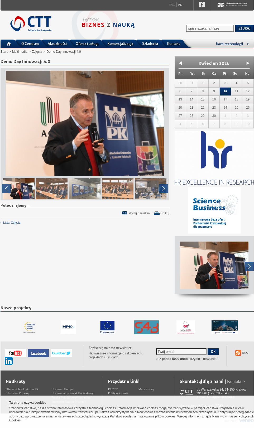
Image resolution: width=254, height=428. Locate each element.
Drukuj (164, 213)
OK (213, 351)
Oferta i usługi (87, 43)
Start (4, 52)
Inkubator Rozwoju (18, 393)
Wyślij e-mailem (139, 213)
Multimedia (19, 52)
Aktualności (57, 43)
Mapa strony (146, 389)
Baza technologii (232, 44)
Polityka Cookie (118, 393)
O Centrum (30, 43)
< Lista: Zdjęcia (11, 222)
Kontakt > (236, 381)
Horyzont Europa (62, 389)
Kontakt (173, 43)
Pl (180, 5)
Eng (172, 5)
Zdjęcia (37, 52)
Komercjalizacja (120, 43)
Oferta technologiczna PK (22, 389)
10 (225, 91)
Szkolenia (150, 43)
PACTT (113, 389)
